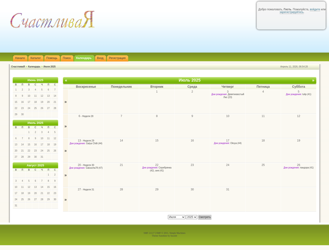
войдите (315, 9)
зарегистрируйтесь (292, 12)
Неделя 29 (88, 140)
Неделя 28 (87, 116)
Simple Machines (178, 233)
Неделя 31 (88, 189)
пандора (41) (307, 167)
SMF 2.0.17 (148, 233)
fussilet (174, 235)
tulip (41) (306, 94)
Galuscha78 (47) (94, 168)
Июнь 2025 (35, 80)
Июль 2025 (35, 123)
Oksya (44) (235, 143)
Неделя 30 (88, 165)
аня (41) (159, 170)
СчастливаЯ (18, 66)
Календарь (34, 66)
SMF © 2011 (162, 233)
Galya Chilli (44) (94, 143)
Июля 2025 (50, 66)
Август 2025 (35, 165)
